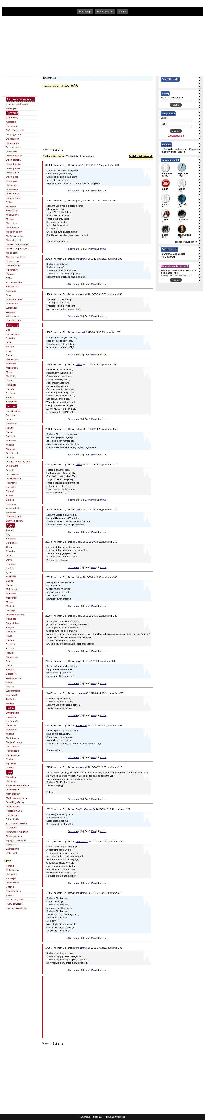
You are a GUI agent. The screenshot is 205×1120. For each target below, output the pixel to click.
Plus (93, 190)
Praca (9, 636)
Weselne (10, 312)
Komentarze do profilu (17, 785)
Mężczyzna (12, 368)
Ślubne (9, 202)
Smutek (10, 499)
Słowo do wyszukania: (172, 97)
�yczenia (183, 173)
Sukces (10, 669)
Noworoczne (12, 261)
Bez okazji (11, 126)
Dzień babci (12, 151)
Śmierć (9, 355)
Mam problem (13, 794)
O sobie (10, 470)
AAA (74, 85)
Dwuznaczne (12, 713)
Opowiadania (13, 806)
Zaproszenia (12, 849)
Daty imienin (12, 882)
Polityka (10, 627)
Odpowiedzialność (15, 614)
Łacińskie (11, 576)
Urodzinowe (12, 303)
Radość (10, 397)
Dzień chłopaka (14, 155)
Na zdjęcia (11, 253)
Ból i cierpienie (13, 334)
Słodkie (10, 759)
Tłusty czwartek (14, 836)
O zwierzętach (13, 478)
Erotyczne (11, 423)
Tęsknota (11, 291)
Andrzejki (11, 122)
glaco (78, 200)
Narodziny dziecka (15, 257)
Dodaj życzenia (105, 11)
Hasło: (164, 124)
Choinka (10, 887)
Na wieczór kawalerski (17, 244)
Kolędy (9, 895)
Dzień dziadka (13, 160)
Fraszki (9, 428)
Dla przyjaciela (13, 134)
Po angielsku (12, 623)
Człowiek (10, 338)
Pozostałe (11, 631)
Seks (8, 661)
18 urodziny (12, 117)
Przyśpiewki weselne (16, 823)
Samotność (12, 657)
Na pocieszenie (14, 240)
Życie (9, 351)
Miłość (9, 372)
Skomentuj (73, 190)
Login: (164, 118)
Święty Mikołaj (13, 891)
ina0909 (182, 204)
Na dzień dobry (14, 232)
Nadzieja (10, 376)
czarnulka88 (82, 693)
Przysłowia (11, 827)
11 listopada (12, 870)
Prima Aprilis (12, 819)
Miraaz (165, 204)
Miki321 (80, 165)
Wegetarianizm (14, 678)
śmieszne (11, 206)
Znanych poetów (14, 521)
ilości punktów (87, 156)
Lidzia (79, 364)
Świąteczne (12, 210)
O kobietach (12, 453)
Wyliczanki (11, 844)
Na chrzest (11, 223)
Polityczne (11, 483)
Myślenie (10, 606)
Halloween (11, 185)
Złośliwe (10, 767)
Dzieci (9, 559)
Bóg (8, 330)
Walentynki (11, 108)
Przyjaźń (10, 393)
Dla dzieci (11, 415)
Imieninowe (12, 189)
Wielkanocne (12, 316)
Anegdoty (11, 777)
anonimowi (81, 259)
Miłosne (10, 219)
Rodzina (10, 648)
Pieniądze (11, 385)
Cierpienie (11, 543)
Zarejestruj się (176, 135)
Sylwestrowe (12, 286)
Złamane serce (13, 320)
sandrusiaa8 (184, 235)
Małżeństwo (12, 359)
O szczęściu (12, 474)
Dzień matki (12, 177)
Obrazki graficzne (15, 802)
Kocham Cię (12, 721)
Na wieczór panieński (17, 248)
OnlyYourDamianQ (85, 809)
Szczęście (11, 401)
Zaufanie (10, 699)
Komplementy (13, 198)
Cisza (9, 547)
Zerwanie (11, 512)
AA (67, 85)
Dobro (9, 342)
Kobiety (10, 346)
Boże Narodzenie (15, 130)
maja (78, 661)
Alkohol (10, 530)
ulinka (165, 189)
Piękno (9, 380)
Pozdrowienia (13, 265)
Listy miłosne (13, 789)
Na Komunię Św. (14, 236)
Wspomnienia (13, 508)
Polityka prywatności (16, 908)
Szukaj (122, 11)
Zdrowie (10, 703)
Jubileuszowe (13, 193)
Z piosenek (11, 695)
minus (103, 190)
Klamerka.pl (85, 11)
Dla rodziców (12, 139)
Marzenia (11, 363)
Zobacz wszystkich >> (186, 242)
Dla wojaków (12, 143)
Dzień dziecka (13, 164)
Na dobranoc (12, 227)
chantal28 (183, 219)
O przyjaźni (12, 466)
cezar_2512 (82, 841)
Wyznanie (11, 763)
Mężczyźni (11, 598)
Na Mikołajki (12, 746)
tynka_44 (80, 332)
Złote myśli (11, 853)
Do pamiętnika (13, 147)
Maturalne (11, 729)
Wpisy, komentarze (16, 840)
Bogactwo (11, 538)
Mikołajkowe (12, 215)
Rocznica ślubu (14, 282)
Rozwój (10, 653)
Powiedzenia (12, 751)
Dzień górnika (13, 168)
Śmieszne (11, 436)
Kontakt (10, 866)
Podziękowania (14, 811)
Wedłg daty (72, 156)
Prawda (10, 389)
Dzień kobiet (12, 172)
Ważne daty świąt (15, 899)
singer (165, 235)
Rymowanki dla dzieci (17, 832)
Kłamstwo (11, 564)
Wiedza (10, 686)
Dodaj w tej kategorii (141, 156)
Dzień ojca (11, 181)
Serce (9, 665)
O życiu (10, 457)
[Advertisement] (80, 45)
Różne (9, 278)
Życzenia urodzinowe (17, 104)
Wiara (9, 682)
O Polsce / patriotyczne (18, 461)
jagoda (181, 189)
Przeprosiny (12, 270)
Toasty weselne (14, 299)
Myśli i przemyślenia (16, 798)
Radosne (10, 274)
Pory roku (11, 487)
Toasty (9, 295)
